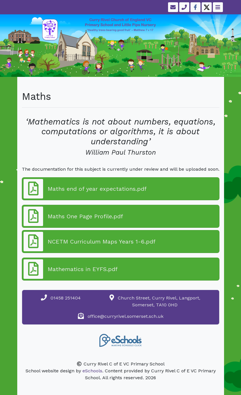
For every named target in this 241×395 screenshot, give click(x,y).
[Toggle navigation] (217, 7)
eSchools (92, 370)
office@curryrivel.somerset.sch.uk (125, 316)
